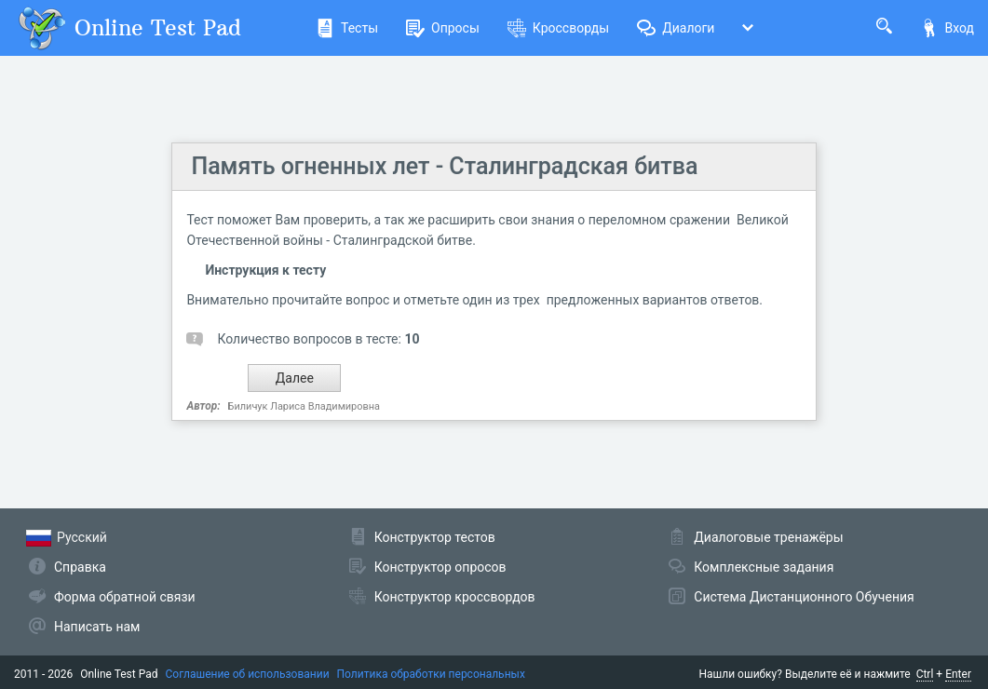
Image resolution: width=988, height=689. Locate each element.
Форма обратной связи (125, 596)
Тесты (347, 28)
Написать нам (97, 626)
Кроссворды (558, 28)
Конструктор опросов (440, 567)
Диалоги (675, 28)
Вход (947, 28)
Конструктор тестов (434, 537)
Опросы (443, 28)
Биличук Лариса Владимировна (304, 406)
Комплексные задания (763, 567)
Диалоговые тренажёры (768, 537)
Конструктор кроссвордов (454, 596)
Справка (80, 567)
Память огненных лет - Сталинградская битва (444, 166)
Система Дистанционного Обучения (804, 596)
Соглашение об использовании (248, 674)
